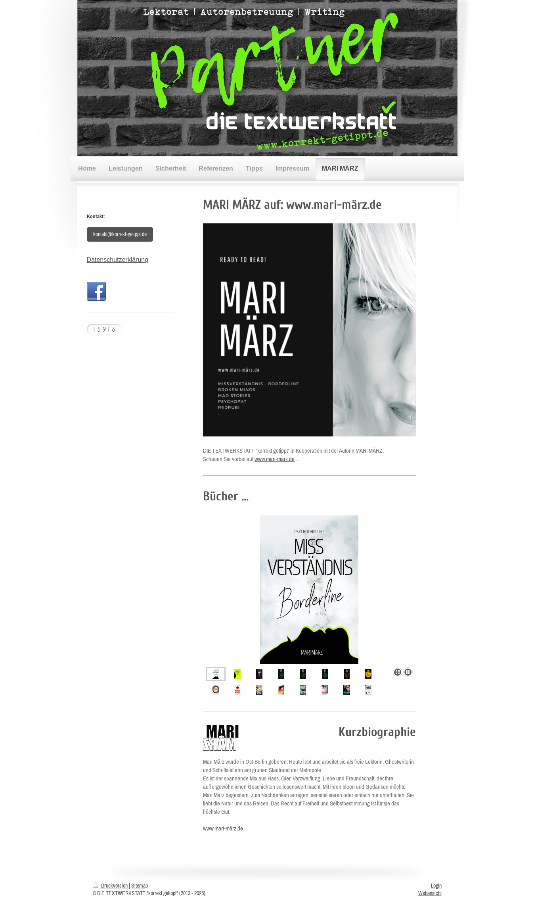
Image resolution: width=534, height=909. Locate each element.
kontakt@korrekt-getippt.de (120, 234)
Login (436, 885)
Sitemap (139, 885)
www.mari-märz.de (275, 458)
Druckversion (111, 885)
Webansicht (430, 893)
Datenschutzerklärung (118, 259)
